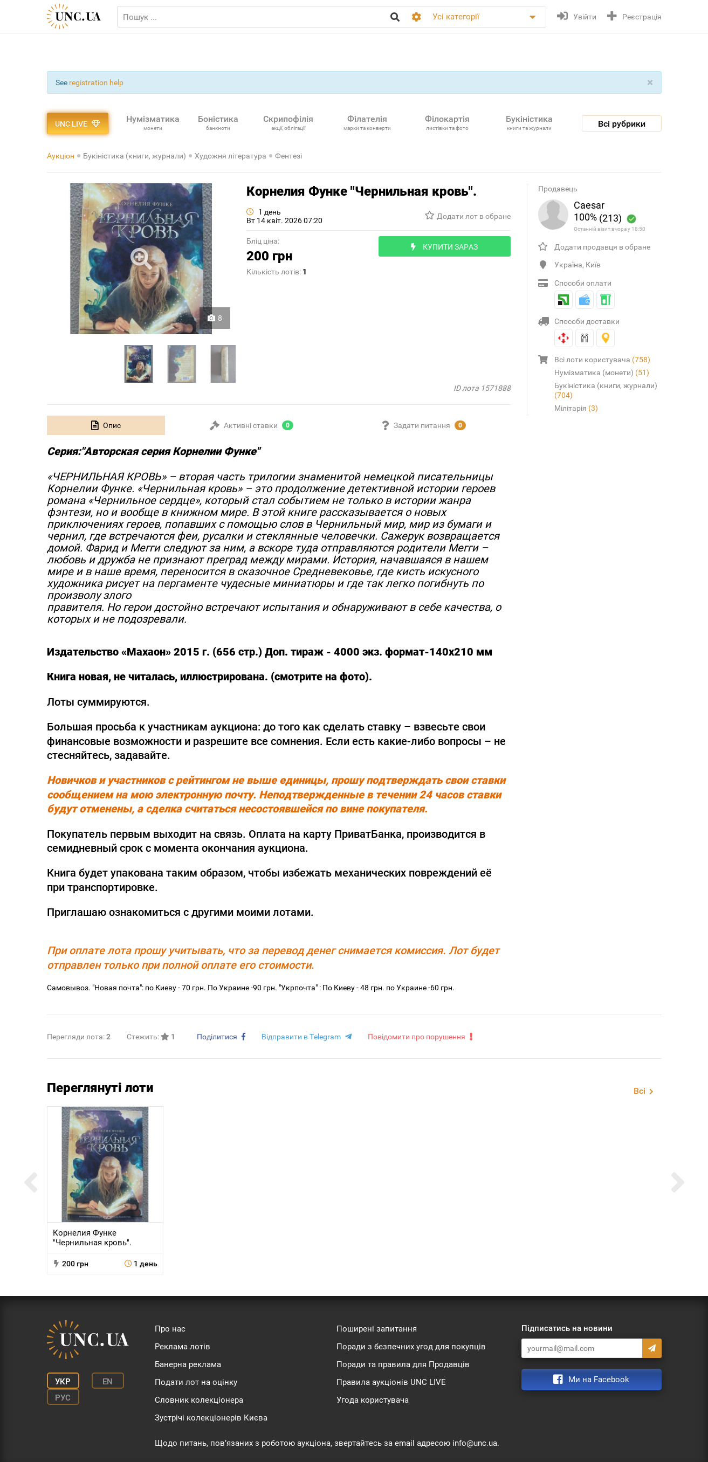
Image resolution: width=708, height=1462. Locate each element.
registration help (96, 82)
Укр (63, 1382)
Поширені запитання (376, 1329)
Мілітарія (576, 408)
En (107, 1382)
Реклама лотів (182, 1346)
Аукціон (60, 155)
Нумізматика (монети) (601, 372)
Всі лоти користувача (602, 359)
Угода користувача (372, 1400)
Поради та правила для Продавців (403, 1364)
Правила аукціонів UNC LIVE (391, 1382)
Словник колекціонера (199, 1400)
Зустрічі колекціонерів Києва (211, 1418)
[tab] (106, 425)
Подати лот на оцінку (196, 1382)
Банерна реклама (188, 1364)
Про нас (170, 1329)
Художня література (230, 155)
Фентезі (288, 155)
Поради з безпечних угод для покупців (411, 1346)
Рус (63, 1398)
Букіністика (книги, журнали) (134, 155)
